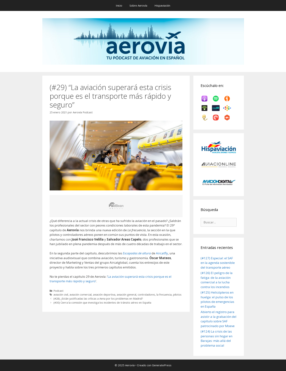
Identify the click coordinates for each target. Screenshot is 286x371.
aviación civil (60, 294)
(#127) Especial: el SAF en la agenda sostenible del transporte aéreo (218, 263)
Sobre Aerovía (138, 5)
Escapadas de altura (137, 253)
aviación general (126, 294)
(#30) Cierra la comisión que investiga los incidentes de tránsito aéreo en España (102, 302)
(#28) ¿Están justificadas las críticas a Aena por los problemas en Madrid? (98, 298)
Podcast (58, 290)
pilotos (177, 294)
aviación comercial (80, 294)
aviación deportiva (104, 294)
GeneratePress (161, 365)
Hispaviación (162, 5)
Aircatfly (162, 253)
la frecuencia (164, 294)
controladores (146, 294)
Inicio (119, 5)
